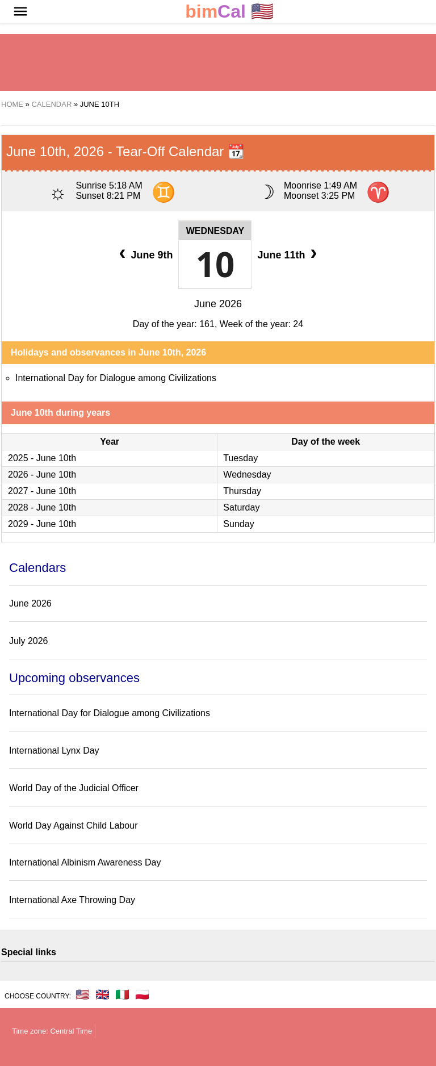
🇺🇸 (229, 11)
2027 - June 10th (42, 491)
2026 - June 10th (42, 474)
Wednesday (215, 231)
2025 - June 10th (42, 458)
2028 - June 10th (42, 507)
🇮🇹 (122, 994)
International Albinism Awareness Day (85, 862)
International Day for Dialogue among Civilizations (115, 378)
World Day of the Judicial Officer (74, 788)
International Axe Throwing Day (72, 900)
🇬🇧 (102, 994)
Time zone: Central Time (52, 1031)
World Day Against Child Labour (73, 825)
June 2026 (218, 304)
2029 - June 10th (42, 524)
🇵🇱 (142, 994)
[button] (20, 11)
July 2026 (28, 641)
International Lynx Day (54, 750)
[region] (218, 62)
